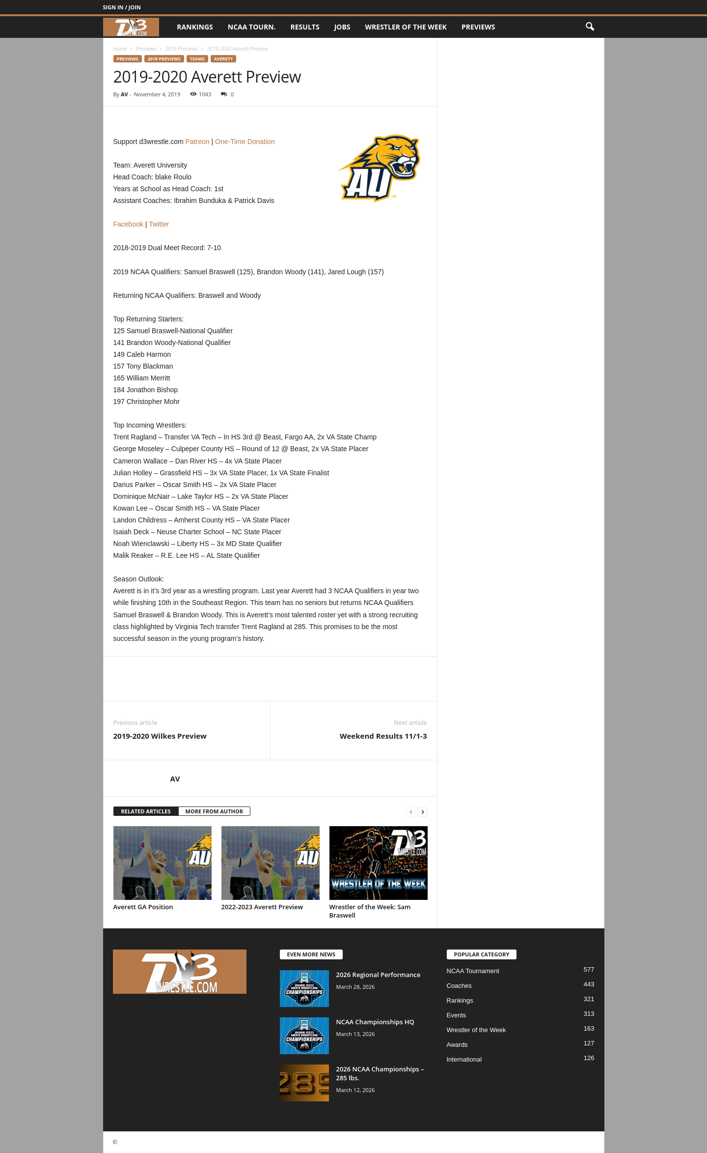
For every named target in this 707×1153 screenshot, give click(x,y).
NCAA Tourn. (252, 26)
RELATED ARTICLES (146, 811)
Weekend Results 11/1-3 (383, 736)
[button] (589, 27)
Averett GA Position (143, 906)
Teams (197, 59)
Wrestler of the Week (406, 26)
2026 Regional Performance (378, 974)
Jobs (342, 26)
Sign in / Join (122, 7)
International (464, 1059)
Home (120, 48)
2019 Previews (181, 48)
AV (124, 94)
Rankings (195, 26)
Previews (478, 26)
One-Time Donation (245, 141)
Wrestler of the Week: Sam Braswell (370, 911)
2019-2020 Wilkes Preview (160, 736)
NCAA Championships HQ (375, 1021)
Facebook (128, 224)
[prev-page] (411, 812)
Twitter (159, 224)
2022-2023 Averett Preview (262, 906)
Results (305, 26)
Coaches (459, 985)
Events (456, 1015)
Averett (223, 59)
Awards (457, 1044)
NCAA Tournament (473, 971)
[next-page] (423, 812)
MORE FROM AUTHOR (214, 811)
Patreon (198, 141)
